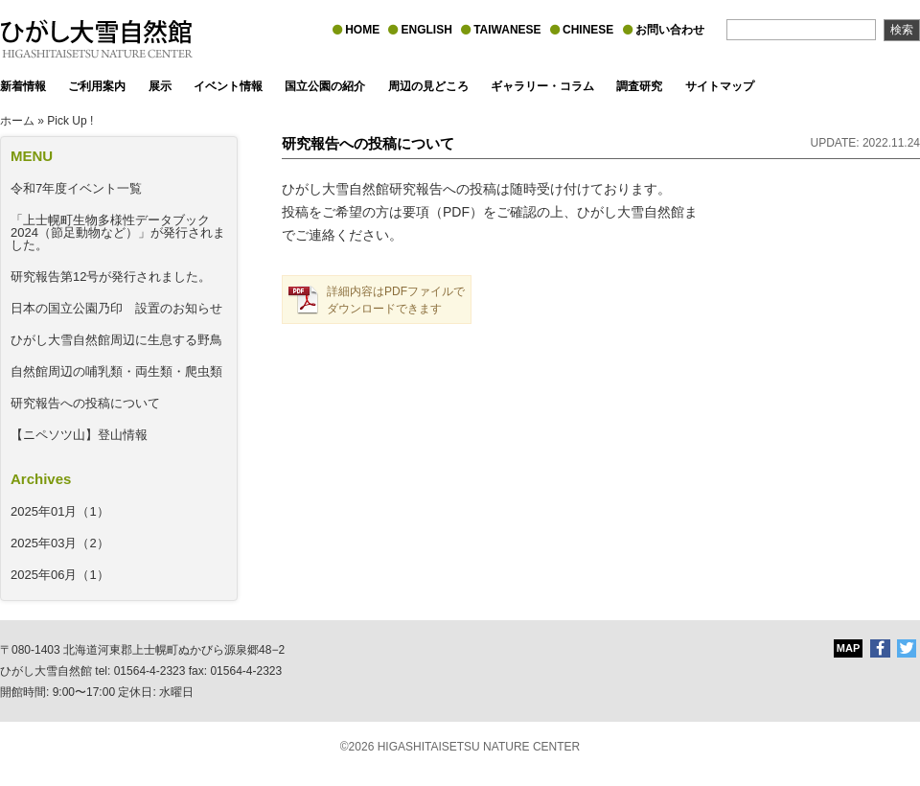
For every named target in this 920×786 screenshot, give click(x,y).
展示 (160, 86)
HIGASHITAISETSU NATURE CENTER (479, 746)
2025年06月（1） (60, 574)
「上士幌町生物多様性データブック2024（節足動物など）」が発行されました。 (118, 232)
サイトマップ (719, 86)
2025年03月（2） (60, 543)
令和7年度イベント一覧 (76, 188)
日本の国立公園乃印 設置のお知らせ (116, 308)
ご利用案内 (97, 86)
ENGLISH (419, 29)
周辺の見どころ (428, 86)
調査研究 (639, 86)
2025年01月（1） (60, 511)
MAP (848, 648)
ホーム (17, 120)
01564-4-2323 (150, 671)
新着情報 (23, 86)
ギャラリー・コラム (542, 86)
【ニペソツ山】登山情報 (79, 435)
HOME (356, 29)
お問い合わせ (663, 29)
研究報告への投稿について (85, 403)
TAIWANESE (500, 29)
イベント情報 (228, 86)
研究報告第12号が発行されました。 (111, 276)
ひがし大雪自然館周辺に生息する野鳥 (116, 340)
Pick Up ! (70, 120)
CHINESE (581, 29)
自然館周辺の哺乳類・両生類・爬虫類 (116, 371)
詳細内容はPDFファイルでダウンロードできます (396, 300)
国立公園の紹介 (325, 86)
